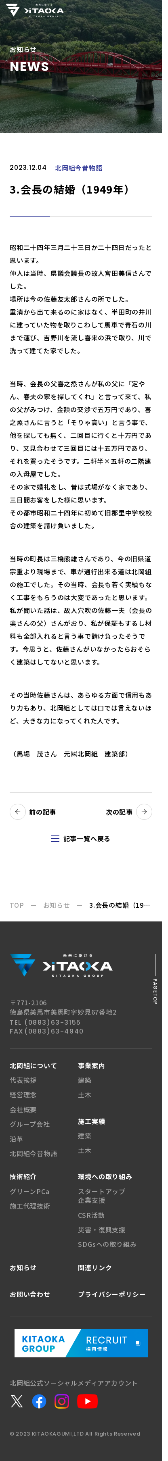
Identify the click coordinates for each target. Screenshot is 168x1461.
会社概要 (23, 1109)
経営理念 (23, 1094)
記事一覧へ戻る (87, 838)
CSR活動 (91, 1215)
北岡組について (33, 1065)
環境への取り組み (105, 1176)
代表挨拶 (23, 1080)
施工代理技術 (30, 1206)
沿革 (16, 1139)
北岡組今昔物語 (33, 1153)
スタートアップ (102, 1195)
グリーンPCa (30, 1191)
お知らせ (23, 1267)
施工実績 (91, 1121)
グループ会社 (30, 1124)
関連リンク (95, 1267)
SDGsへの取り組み (107, 1244)
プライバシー (112, 1294)
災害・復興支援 (102, 1229)
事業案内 (91, 1065)
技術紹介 (23, 1176)
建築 (85, 1080)
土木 (85, 1094)
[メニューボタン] (156, 11)
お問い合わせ (30, 1294)
